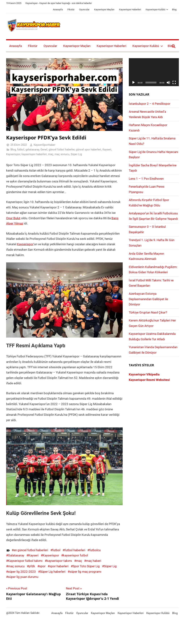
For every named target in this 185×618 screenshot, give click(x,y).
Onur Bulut (13, 218)
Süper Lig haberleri (52, 571)
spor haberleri (59, 566)
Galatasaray (16, 555)
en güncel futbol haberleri (31, 550)
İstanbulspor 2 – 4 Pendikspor (149, 103)
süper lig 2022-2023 (22, 571)
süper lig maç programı (85, 571)
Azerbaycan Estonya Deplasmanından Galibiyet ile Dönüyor (148, 299)
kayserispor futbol (75, 555)
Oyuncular (84, 9)
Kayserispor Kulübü (157, 9)
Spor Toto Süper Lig (86, 566)
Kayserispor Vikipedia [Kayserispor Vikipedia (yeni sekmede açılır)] (144, 374)
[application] (154, 72)
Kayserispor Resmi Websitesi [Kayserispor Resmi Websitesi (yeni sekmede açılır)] (149, 380)
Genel (43, 149)
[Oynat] (133, 82)
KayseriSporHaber (44, 144)
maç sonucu (62, 154)
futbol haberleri (74, 550)
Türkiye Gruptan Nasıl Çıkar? (148, 312)
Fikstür (70, 9)
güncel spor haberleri (88, 149)
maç (50, 154)
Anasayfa (58, 9)
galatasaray (32, 149)
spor (42, 566)
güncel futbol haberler (62, 149)
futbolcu (95, 550)
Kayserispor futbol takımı (25, 561)
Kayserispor (13, 154)
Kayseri (106, 149)
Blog (174, 9)
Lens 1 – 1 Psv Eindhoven (146, 178)
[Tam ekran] (174, 82)
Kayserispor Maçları (104, 9)
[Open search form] (173, 46)
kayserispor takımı (59, 561)
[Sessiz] (168, 82)
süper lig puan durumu (23, 577)
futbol (20, 149)
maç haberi (93, 561)
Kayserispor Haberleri (130, 9)
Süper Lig (76, 154)
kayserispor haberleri (34, 154)
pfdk (32, 566)
